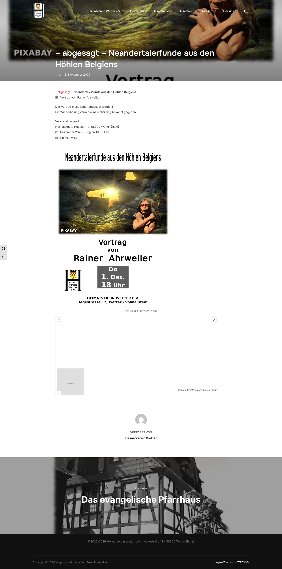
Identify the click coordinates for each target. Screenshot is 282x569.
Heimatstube (138, 11)
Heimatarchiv (188, 11)
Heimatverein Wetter (141, 438)
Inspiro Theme (223, 562)
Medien (209, 11)
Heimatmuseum (163, 11)
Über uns (230, 11)
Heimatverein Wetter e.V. (106, 11)
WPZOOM (243, 562)
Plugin (213, 390)
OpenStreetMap (188, 390)
